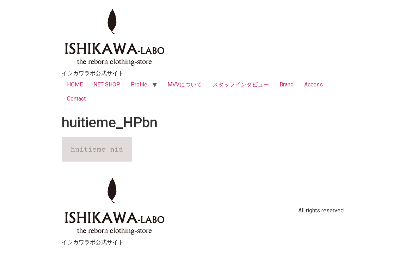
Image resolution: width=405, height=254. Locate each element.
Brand (287, 84)
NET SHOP (106, 84)
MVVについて (184, 84)
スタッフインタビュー (241, 84)
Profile (139, 84)
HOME (75, 84)
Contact (76, 98)
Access (313, 84)
